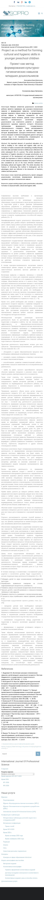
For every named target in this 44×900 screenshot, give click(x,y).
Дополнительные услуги (9, 881)
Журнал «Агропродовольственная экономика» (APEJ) (21, 803)
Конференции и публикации (10, 815)
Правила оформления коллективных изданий (20, 870)
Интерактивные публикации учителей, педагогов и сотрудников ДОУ (19, 819)
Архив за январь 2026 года (14, 835)
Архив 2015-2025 (8, 829)
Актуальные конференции (11, 823)
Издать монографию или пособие (12, 860)
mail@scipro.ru (30, 6)
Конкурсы (4, 854)
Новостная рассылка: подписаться (14, 851)
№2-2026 (6, 785)
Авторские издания (9, 863)
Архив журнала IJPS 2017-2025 (11, 776)
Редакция (6, 842)
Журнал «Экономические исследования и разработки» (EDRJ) (21, 807)
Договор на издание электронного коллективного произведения (22, 874)
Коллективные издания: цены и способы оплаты (21, 878)
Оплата (5, 845)
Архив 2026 (5, 779)
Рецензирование (8, 800)
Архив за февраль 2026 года (14, 839)
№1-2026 (6, 782)
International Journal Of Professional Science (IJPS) (19, 812)
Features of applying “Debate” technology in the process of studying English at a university (21, 747)
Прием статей (9, 826)
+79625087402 (20, 6)
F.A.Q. (5, 848)
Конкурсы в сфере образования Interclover (17, 857)
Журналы (4, 797)
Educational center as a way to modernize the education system (17, 744)
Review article (37, 103)
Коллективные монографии (12, 866)
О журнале (4, 769)
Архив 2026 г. (7, 832)
